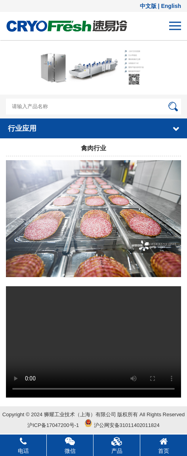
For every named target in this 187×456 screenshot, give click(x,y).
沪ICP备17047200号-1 (53, 425)
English (171, 6)
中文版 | (150, 6)
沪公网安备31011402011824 (122, 425)
